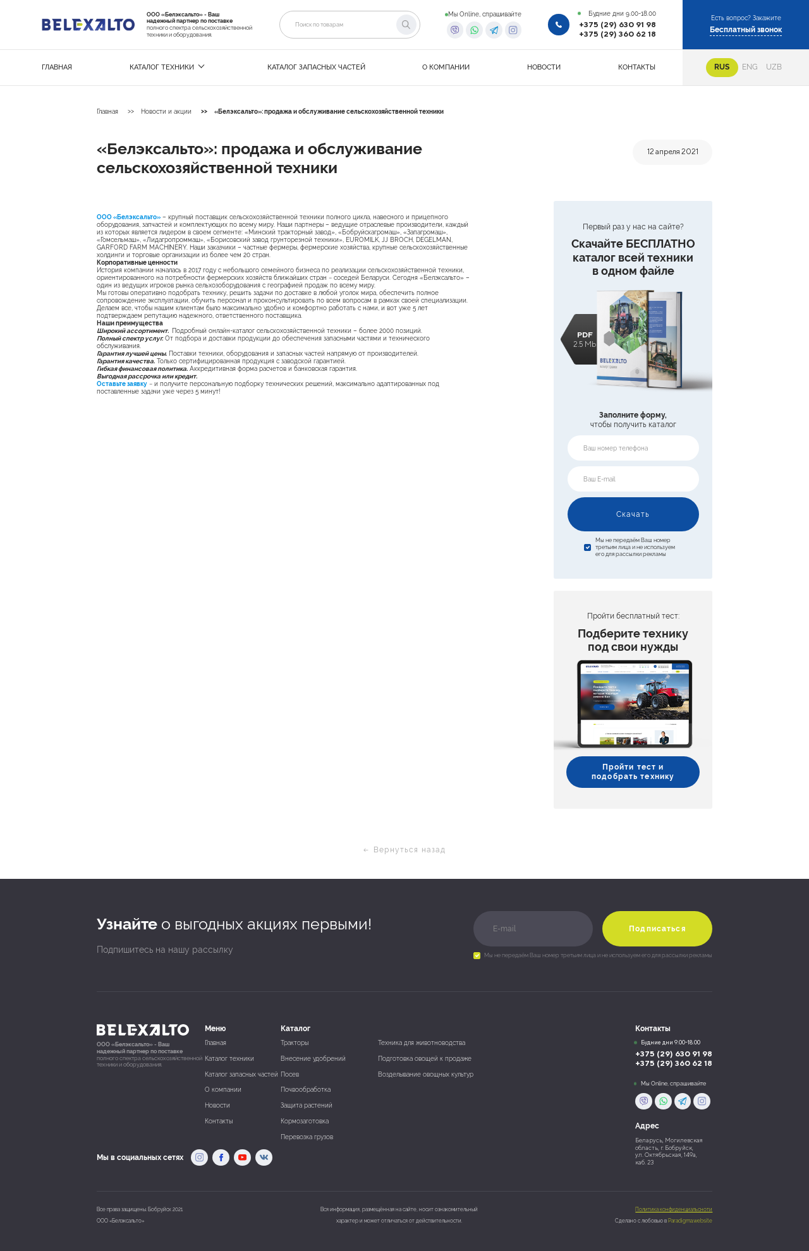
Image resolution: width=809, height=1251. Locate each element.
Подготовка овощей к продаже (424, 1058)
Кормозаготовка (305, 1121)
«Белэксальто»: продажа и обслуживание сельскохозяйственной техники (329, 111)
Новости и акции (166, 111)
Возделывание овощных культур (425, 1074)
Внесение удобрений (313, 1058)
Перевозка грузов (307, 1136)
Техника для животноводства (421, 1042)
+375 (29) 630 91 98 (617, 24)
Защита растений (306, 1105)
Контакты (219, 1121)
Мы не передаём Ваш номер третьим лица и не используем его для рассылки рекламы (635, 547)
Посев (290, 1074)
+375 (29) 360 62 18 (617, 34)
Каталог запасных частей (241, 1074)
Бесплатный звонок (746, 29)
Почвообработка (306, 1089)
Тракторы (294, 1042)
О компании (223, 1089)
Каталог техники (229, 1058)
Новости (217, 1105)
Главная (107, 111)
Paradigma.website (690, 1221)
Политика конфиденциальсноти (673, 1209)
